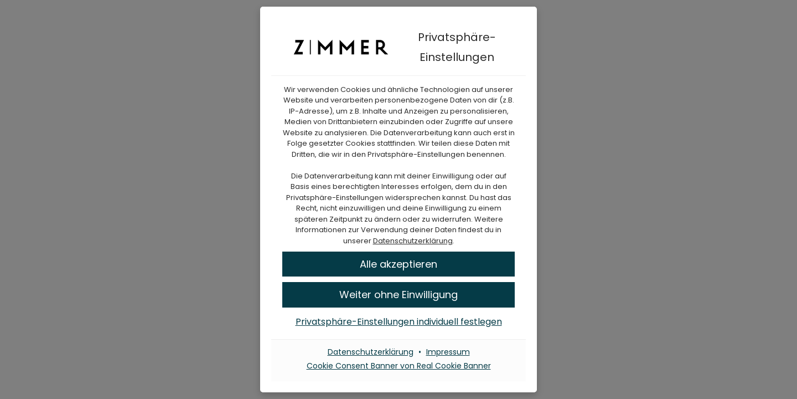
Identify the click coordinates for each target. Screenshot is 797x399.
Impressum (448, 351)
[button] (398, 294)
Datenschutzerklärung (413, 241)
